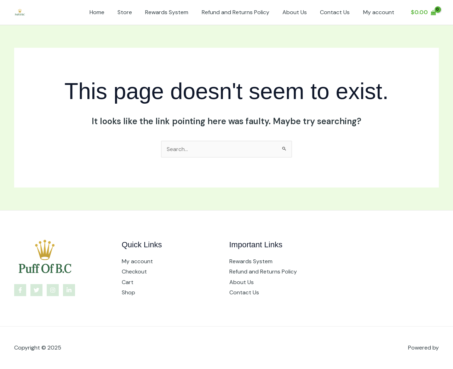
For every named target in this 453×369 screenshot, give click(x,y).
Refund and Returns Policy (242, 12)
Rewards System (175, 12)
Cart (127, 282)
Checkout (134, 271)
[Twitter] (36, 290)
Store (135, 12)
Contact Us (337, 12)
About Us (299, 12)
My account (379, 12)
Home (109, 12)
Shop (128, 292)
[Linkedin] (69, 290)
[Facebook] (20, 290)
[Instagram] (53, 290)
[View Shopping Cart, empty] (423, 12)
